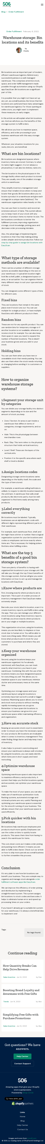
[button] (42, 4)
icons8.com (31, 1138)
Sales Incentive (9, 977)
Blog (3, 12)
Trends (6, 1001)
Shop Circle (27, 1092)
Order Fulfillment (16, 12)
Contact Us (22, 1129)
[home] (6, 4)
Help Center (22, 1125)
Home (22, 1116)
